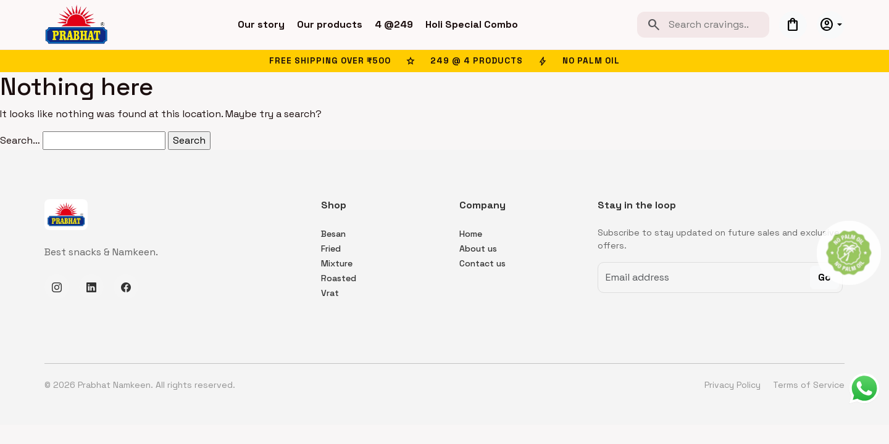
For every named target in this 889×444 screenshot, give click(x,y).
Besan (333, 233)
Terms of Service (809, 384)
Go (824, 277)
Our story (261, 24)
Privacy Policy (733, 384)
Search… (20, 140)
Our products (329, 24)
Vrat (330, 292)
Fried (331, 248)
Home (470, 233)
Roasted (338, 278)
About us (478, 248)
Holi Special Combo (471, 24)
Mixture (337, 263)
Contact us (482, 263)
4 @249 (394, 24)
